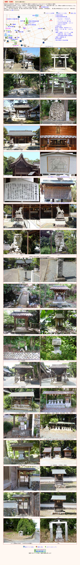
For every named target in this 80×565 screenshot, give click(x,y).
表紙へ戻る (72, 13)
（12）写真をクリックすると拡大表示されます (58, 202)
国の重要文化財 (44, 7)
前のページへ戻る (61, 13)
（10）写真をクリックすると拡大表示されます (58, 176)
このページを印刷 (49, 13)
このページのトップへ (51, 547)
